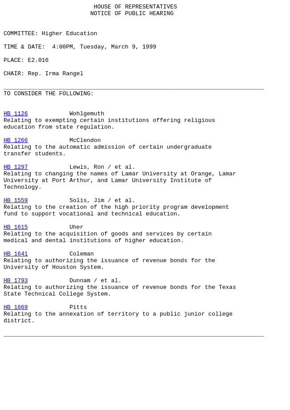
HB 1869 (16, 368)
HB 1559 (16, 240)
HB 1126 (16, 136)
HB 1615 (16, 272)
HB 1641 (16, 304)
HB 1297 (16, 200)
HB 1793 (16, 336)
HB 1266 (16, 168)
